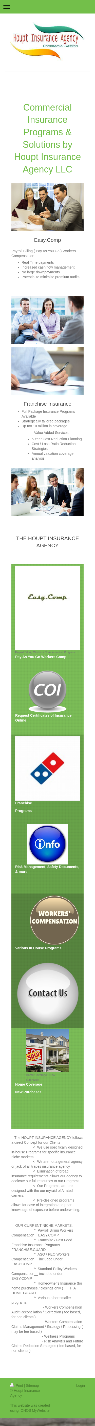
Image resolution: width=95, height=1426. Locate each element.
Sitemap (32, 1385)
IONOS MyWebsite (34, 1410)
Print (17, 1385)
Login (80, 1385)
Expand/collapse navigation (47, 6)
